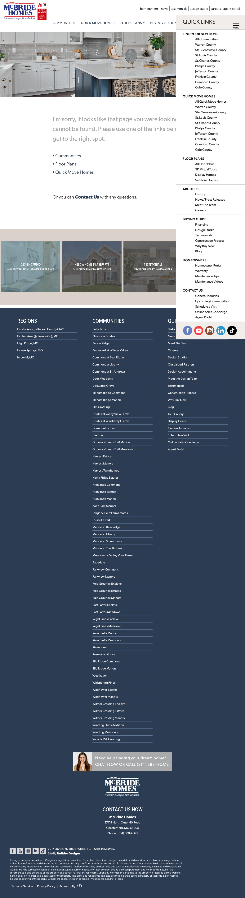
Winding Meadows (105, 732)
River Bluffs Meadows (106, 640)
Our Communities (214, 266)
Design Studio (199, 8)
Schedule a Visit (178, 435)
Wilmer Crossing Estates (108, 711)
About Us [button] (190, 23)
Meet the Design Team (183, 378)
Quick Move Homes (98, 23)
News (164, 8)
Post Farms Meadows (106, 612)
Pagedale (98, 562)
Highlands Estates (104, 492)
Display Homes (178, 421)
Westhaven (100, 675)
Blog (171, 407)
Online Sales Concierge (183, 442)
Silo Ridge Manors (104, 668)
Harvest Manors (102, 463)
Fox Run (97, 435)
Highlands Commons (106, 484)
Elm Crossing (101, 407)
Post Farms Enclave (105, 605)
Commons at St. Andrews (109, 371)
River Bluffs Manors (105, 633)
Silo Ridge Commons (106, 661)
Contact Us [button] (217, 23)
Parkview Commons (105, 569)
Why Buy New (177, 400)
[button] (122, 761)
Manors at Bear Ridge (106, 527)
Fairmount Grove (103, 428)
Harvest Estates (102, 456)
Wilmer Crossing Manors (108, 718)
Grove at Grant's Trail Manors (111, 442)
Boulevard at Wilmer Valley (110, 350)
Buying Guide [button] (162, 23)
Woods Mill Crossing (106, 739)
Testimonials (179, 8)
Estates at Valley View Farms (110, 414)
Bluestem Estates (103, 336)
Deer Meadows (102, 378)
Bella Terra (99, 329)
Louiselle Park (101, 520)
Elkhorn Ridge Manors (107, 400)
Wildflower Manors (105, 697)
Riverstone (99, 647)
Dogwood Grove (103, 385)
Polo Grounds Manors (106, 598)
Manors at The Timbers (107, 548)
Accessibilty (67, 886)
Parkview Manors (103, 576)
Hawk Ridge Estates (105, 477)
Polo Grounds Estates (106, 590)
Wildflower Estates (104, 689)
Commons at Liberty (105, 364)
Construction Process (182, 393)
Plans (71, 163)
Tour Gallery (176, 414)
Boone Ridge (100, 343)
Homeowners (149, 8)
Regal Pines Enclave (105, 619)
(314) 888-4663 (128, 833)
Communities (63, 23)
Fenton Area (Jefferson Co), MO (38, 336)
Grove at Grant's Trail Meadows (113, 449)
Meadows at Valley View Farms (112, 555)
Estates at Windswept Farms (110, 421)
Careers (216, 8)
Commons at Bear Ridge (108, 357)
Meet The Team (178, 343)
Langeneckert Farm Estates (110, 513)
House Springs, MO (30, 350)
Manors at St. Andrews (107, 541)
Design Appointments (182, 371)
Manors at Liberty (103, 534)
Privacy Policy (46, 886)
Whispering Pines (104, 682)
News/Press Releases (182, 336)
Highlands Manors (104, 499)
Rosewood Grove (103, 654)
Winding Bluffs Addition (108, 725)
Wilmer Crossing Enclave (108, 704)
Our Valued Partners (181, 364)
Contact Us (87, 197)
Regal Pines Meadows (107, 626)
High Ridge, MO (27, 343)
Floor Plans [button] (131, 23)
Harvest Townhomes (105, 470)
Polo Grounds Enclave (107, 583)
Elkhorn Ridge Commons (108, 393)
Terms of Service (22, 886)
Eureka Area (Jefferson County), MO (40, 329)
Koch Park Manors (104, 506)
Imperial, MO (25, 357)
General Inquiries (179, 428)
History (172, 329)
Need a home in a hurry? (92, 266)
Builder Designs (69, 853)
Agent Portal (231, 8)
